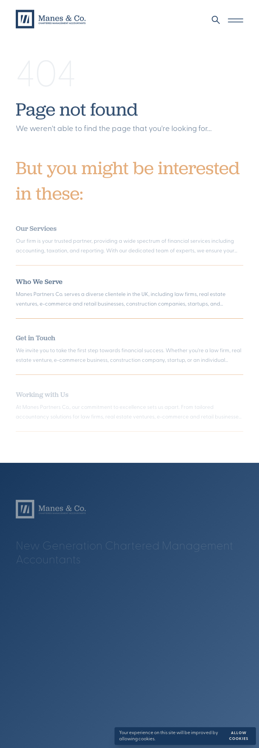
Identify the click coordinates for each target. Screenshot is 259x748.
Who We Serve (39, 283)
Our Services (36, 232)
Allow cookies (239, 736)
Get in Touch (35, 340)
